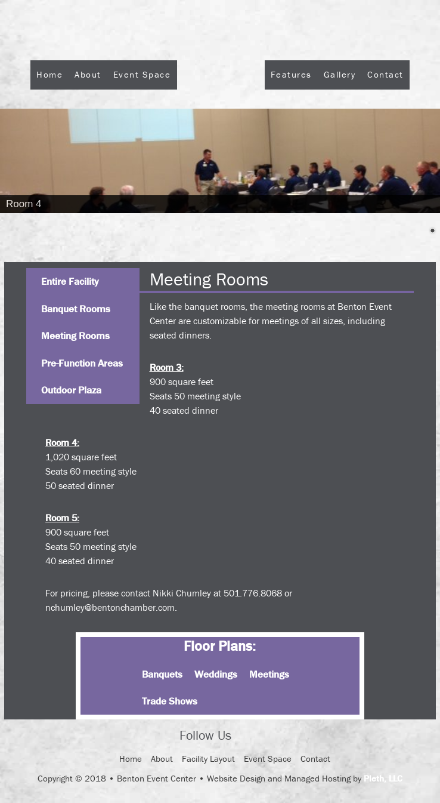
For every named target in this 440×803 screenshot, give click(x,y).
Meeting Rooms (75, 335)
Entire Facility (70, 281)
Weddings (215, 674)
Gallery (340, 74)
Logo (221, 106)
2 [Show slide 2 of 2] (432, 231)
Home (49, 74)
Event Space (142, 74)
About (88, 74)
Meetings (269, 674)
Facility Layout (208, 758)
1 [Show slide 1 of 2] (416, 231)
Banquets (162, 674)
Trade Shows (169, 700)
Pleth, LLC (383, 778)
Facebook (251, 736)
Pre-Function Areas (82, 363)
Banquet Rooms (75, 308)
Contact (385, 74)
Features (291, 74)
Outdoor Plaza (71, 389)
